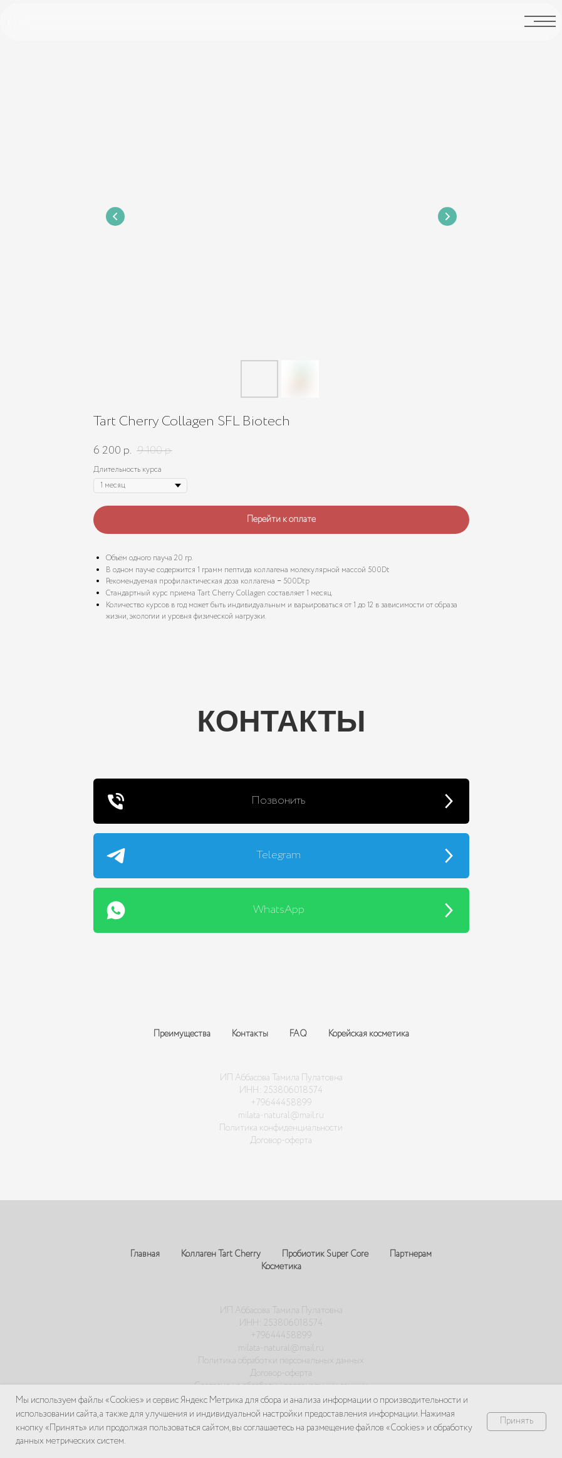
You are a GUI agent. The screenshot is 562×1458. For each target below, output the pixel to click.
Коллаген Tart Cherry (221, 1254)
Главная (145, 1254)
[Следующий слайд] (447, 216)
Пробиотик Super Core (325, 1254)
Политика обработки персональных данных (281, 1360)
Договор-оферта (281, 1140)
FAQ (298, 1034)
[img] (29, 21)
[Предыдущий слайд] (115, 216)
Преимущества (182, 1034)
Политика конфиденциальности (281, 1128)
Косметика (281, 1266)
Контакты (250, 1034)
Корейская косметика (368, 1034)
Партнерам (411, 1254)
